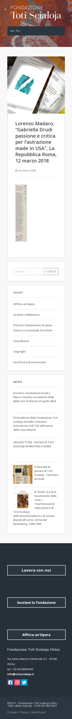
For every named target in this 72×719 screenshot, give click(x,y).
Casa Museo (21, 341)
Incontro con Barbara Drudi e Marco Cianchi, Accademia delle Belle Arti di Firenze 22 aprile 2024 (34, 397)
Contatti (12, 712)
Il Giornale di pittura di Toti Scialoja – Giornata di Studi (46, 473)
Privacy (24, 712)
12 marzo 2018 (27, 170)
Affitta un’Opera (24, 304)
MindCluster (38, 712)
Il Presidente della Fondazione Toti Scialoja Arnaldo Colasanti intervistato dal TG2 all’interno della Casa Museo (35, 423)
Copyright (19, 351)
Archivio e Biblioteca (26, 315)
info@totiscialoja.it (20, 674)
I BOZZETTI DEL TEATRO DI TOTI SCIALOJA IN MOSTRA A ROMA (33, 444)
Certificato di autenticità (29, 362)
